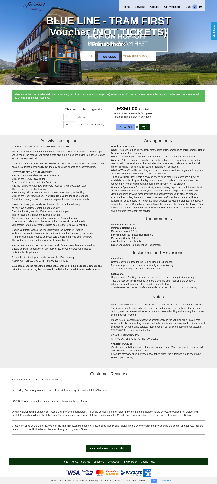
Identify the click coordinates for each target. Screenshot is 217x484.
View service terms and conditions (108, 448)
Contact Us (113, 461)
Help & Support (214, 31)
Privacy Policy (130, 461)
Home (126, 6)
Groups (154, 6)
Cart (193, 6)
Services (140, 6)
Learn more (165, 480)
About (75, 461)
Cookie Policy (148, 461)
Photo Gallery (108, 56)
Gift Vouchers (172, 6)
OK (153, 481)
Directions (99, 461)
